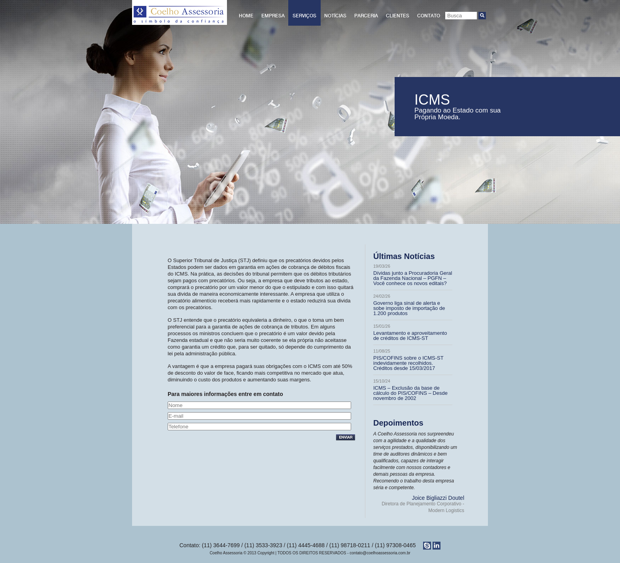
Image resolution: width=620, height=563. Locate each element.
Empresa (273, 16)
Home (246, 16)
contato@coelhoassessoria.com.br (380, 553)
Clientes (397, 16)
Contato (428, 16)
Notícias (335, 16)
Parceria (366, 16)
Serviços (304, 16)
